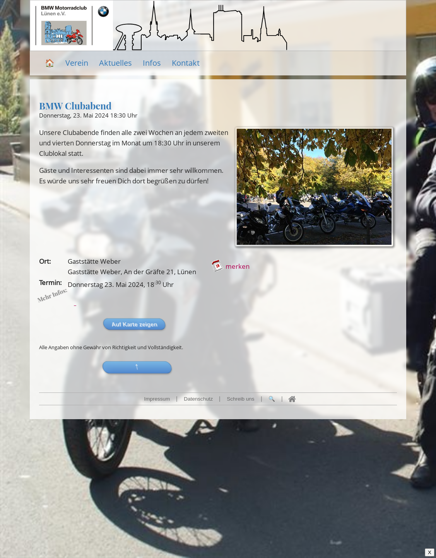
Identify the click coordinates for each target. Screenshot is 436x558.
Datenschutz (198, 399)
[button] (270, 367)
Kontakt (186, 63)
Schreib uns (240, 399)
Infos (152, 63)
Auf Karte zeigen (266, 324)
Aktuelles (115, 63)
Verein (76, 63)
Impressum (157, 399)
